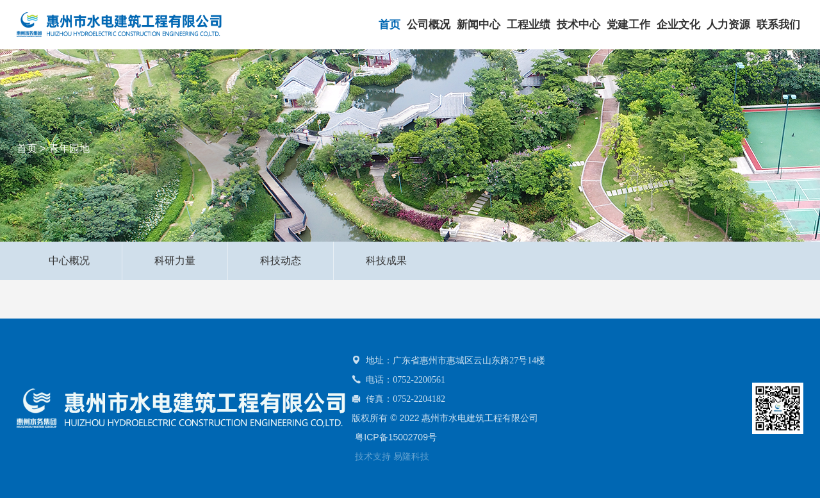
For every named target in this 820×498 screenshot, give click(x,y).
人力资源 (728, 25)
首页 (389, 25)
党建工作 (628, 25)
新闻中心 (478, 25)
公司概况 (428, 25)
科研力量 (174, 260)
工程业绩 (528, 25)
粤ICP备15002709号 (396, 437)
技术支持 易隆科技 (392, 456)
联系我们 (778, 25)
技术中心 (578, 25)
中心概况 (69, 260)
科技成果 (386, 260)
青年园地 (69, 148)
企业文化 (678, 25)
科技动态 (280, 260)
